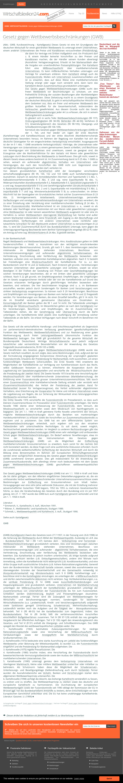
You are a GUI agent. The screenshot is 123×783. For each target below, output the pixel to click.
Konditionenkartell (35, 182)
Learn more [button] (79, 778)
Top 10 (81, 13)
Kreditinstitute (73, 241)
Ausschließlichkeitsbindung (75, 582)
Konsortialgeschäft (12, 303)
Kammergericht (64, 229)
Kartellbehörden (57, 587)
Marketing (14, 760)
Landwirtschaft (38, 602)
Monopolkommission (87, 608)
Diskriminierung (35, 593)
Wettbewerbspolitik (27, 511)
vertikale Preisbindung (21, 582)
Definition (14, 764)
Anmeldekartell (46, 176)
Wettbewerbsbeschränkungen (40, 112)
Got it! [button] (109, 779)
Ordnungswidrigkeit (35, 121)
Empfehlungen (8, 4)
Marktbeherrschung (82, 376)
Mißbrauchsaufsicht (53, 68)
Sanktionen (17, 605)
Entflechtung (91, 441)
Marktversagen (53, 765)
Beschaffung (85, 217)
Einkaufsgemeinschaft (53, 558)
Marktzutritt (42, 223)
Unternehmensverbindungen (48, 200)
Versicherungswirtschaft (73, 602)
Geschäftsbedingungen (81, 270)
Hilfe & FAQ (116, 13)
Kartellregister (34, 576)
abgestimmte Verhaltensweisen (74, 253)
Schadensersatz (62, 605)
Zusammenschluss (53, 85)
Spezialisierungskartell (81, 182)
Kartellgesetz (43, 44)
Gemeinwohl (73, 570)
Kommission (81, 687)
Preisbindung (90, 50)
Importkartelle (10, 191)
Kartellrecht (26, 505)
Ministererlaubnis (37, 232)
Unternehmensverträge (71, 197)
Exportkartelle (76, 179)
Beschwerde (35, 229)
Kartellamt (92, 65)
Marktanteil (17, 217)
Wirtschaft (20, 47)
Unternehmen (90, 47)
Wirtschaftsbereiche (59, 341)
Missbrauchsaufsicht (42, 261)
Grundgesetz (86, 44)
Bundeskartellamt (61, 226)
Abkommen (41, 579)
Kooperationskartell (25, 185)
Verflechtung (9, 200)
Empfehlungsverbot (52, 276)
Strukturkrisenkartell (84, 185)
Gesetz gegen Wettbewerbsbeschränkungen (54, 88)
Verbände (83, 670)
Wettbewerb (54, 47)
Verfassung (50, 329)
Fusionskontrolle (33, 76)
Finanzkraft (51, 217)
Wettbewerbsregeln (83, 596)
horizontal (89, 540)
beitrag (22, 338)
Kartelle (78, 138)
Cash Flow (93, 760)
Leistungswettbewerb (52, 335)
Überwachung (70, 311)
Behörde (65, 121)
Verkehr (60, 153)
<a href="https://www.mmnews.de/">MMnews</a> (13, 92)
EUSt (29, 741)
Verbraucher (31, 109)
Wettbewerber (16, 212)
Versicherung (82, 288)
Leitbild (57, 626)
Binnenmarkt (26, 452)
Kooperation (78, 367)
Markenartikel (83, 62)
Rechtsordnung (78, 429)
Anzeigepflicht (49, 634)
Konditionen (58, 50)
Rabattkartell (57, 182)
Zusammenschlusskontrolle (18, 385)
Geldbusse (16, 367)
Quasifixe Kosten (21, 741)
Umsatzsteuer (52, 769)
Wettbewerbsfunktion (45, 332)
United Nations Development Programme (46, 741)
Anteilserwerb (47, 197)
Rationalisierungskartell (18, 188)
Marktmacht (23, 664)
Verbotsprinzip (59, 141)
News (104, 13)
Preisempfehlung (69, 65)
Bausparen (93, 764)
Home (71, 13)
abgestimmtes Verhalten (55, 162)
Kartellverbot (45, 170)
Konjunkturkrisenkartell (16, 573)
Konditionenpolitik (16, 767)
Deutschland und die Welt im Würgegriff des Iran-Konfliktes (109, 46)
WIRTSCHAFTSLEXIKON (18, 26)
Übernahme (64, 300)
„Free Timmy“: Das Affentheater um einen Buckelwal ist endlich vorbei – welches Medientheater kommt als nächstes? (109, 90)
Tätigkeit (63, 608)
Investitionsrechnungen (55, 762)
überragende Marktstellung (57, 214)
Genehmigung (46, 311)
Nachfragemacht (85, 408)
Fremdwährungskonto (97, 767)
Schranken (21, 223)
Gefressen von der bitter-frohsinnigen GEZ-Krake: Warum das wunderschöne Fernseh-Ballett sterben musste (109, 137)
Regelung (63, 138)
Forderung (27, 438)
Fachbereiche (93, 13)
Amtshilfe (48, 690)
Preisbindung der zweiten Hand (23, 373)
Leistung (7, 156)
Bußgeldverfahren (27, 617)
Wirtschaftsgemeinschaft (85, 452)
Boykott (50, 593)
